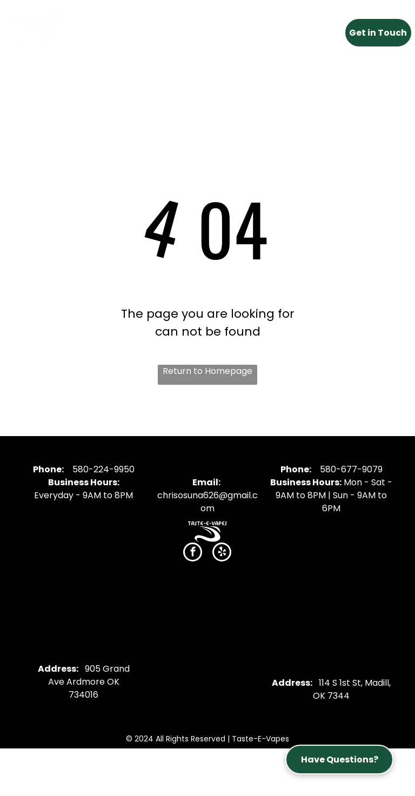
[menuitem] (119, 30)
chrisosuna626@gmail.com (207, 501)
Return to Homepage (207, 371)
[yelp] (221, 553)
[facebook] (192, 553)
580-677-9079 (351, 469)
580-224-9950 (103, 469)
